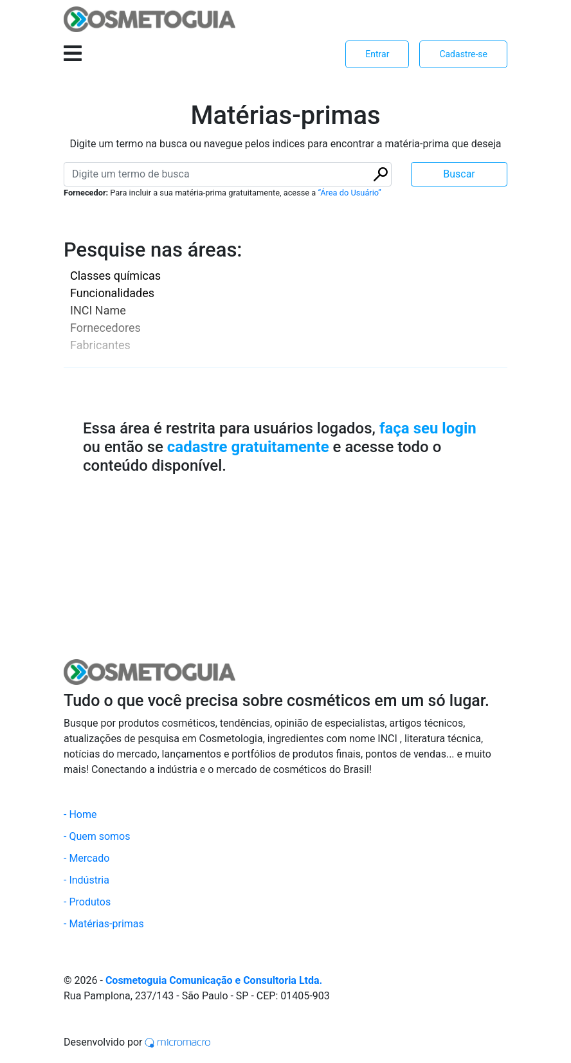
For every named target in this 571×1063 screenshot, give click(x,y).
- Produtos (87, 902)
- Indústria (86, 880)
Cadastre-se (463, 54)
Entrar (377, 54)
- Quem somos (97, 836)
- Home (80, 814)
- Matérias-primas (104, 924)
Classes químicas (115, 275)
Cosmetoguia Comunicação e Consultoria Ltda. (213, 980)
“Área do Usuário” (349, 192)
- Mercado (86, 858)
